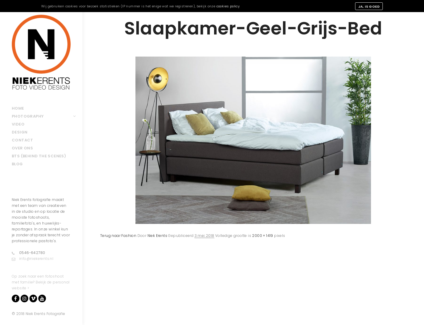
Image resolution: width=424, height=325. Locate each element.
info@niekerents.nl (32, 259)
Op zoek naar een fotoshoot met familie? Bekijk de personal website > (40, 282)
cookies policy (228, 6)
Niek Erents (157, 235)
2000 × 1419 (262, 235)
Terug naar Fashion (118, 235)
